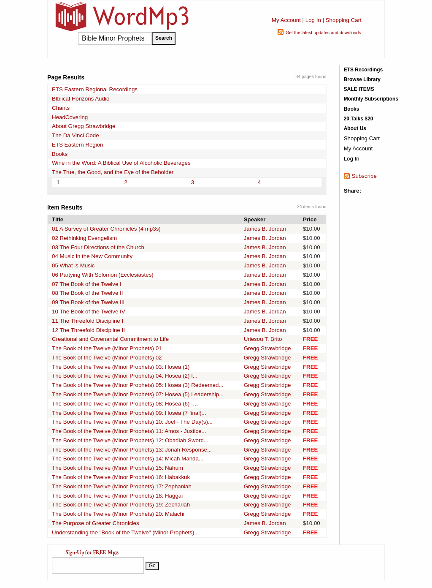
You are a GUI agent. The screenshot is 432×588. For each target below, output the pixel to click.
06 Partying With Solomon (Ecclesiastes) (103, 275)
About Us (355, 128)
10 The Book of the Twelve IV (88, 311)
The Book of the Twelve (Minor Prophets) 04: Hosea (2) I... (124, 376)
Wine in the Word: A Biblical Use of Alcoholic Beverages (121, 163)
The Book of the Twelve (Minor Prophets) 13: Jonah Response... (132, 449)
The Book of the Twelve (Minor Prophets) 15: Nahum (117, 468)
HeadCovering (70, 117)
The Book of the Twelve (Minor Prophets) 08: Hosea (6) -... (125, 403)
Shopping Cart (344, 20)
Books (60, 154)
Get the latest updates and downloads (323, 32)
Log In (313, 20)
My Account (286, 20)
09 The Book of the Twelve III (88, 302)
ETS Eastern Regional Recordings (95, 89)
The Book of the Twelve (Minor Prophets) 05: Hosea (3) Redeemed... (137, 385)
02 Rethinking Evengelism (84, 238)
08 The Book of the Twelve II (87, 293)
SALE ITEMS (359, 89)
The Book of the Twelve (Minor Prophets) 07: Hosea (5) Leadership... (138, 394)
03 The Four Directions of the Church (98, 247)
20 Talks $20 (358, 119)
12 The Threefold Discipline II (88, 330)
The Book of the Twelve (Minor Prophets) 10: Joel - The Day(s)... (132, 422)
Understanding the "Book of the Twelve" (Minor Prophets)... (125, 532)
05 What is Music (73, 265)
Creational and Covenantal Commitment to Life (110, 339)
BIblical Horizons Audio (80, 98)
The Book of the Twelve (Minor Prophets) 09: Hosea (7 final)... (129, 413)
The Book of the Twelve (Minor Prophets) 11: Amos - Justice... (129, 431)
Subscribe (364, 176)
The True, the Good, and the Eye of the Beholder (112, 172)
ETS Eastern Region (77, 145)
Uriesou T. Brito (263, 339)
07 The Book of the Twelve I (87, 284)
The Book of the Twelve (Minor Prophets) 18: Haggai (117, 496)
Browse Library (362, 79)
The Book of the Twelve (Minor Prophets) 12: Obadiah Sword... (130, 440)
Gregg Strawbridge (267, 348)
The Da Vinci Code (75, 135)
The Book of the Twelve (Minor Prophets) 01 (107, 348)
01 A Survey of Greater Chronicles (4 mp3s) (106, 229)
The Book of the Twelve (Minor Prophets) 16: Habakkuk (121, 477)
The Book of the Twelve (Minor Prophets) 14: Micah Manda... (127, 458)
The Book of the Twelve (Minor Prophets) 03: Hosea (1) (120, 367)
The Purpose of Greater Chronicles (95, 523)
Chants (61, 108)
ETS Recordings (363, 70)
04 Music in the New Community (92, 256)
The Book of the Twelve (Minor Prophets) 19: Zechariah (121, 504)
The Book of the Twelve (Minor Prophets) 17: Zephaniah (122, 486)
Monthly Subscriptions (371, 99)
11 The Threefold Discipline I (87, 321)
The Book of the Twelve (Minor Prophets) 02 (107, 357)
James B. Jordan (265, 229)
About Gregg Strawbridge (83, 126)
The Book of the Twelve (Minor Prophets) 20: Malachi (118, 514)
